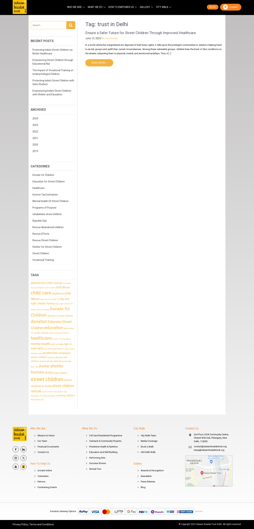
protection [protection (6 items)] (50, 353)
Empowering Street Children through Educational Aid (52, 62)
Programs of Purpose (44, 207)
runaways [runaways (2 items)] (66, 361)
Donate (230, 7)
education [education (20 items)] (53, 327)
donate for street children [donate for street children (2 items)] (60, 315)
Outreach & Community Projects (105, 441)
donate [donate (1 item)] (46, 309)
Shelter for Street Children (47, 246)
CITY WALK (162, 7)
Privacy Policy (20, 524)
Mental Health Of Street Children (50, 201)
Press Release (148, 481)
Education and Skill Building (103, 452)
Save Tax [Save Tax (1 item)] (34, 367)
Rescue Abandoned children (48, 227)
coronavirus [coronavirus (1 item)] (45, 299)
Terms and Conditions (41, 524)
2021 (35, 138)
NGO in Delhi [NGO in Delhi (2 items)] (57, 344)
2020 (35, 144)
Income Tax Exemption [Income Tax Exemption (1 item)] (61, 339)
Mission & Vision (46, 435)
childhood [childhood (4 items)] (58, 293)
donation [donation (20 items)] (39, 321)
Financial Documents (48, 446)
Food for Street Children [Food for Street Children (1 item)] (59, 333)
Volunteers (43, 476)
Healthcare (38, 188)
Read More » (99, 62)
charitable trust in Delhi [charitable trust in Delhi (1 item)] (45, 288)
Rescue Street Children (45, 240)
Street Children (40, 253)
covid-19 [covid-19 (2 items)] (54, 299)
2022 (35, 131)
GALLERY (145, 7)
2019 (35, 151)
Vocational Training (43, 259)
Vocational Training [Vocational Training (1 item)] (39, 396)
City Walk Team (148, 435)
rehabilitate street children (47, 214)
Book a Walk (147, 446)
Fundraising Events (47, 487)
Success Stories (97, 463)
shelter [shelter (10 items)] (44, 366)
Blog (143, 487)
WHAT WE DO (95, 7)
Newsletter (146, 476)
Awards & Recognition (152, 470)
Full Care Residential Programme (105, 435)
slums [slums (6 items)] (48, 372)
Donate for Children (43, 175)
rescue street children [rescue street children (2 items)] (50, 361)
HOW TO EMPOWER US (121, 7)
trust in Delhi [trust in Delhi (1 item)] (47, 392)
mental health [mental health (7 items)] (40, 344)
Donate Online (45, 470)
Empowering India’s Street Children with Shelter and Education (51, 92)
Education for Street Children (48, 181)
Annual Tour (95, 469)
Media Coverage (149, 441)
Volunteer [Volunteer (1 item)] (52, 396)
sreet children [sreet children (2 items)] (60, 373)
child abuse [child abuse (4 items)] (63, 287)
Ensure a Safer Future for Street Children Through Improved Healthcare (140, 33)
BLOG (213, 7)
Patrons (41, 481)
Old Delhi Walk (148, 452)
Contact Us (43, 452)
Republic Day (39, 220)
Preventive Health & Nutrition (103, 446)
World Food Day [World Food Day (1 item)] (37, 400)
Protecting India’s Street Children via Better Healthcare (52, 51)
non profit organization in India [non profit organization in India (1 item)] (56, 349)
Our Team (42, 441)
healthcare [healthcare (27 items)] (41, 338)
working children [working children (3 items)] (65, 395)
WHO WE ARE (74, 7)
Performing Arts (97, 457)
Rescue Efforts (40, 233)
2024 (35, 118)
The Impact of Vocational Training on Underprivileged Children (52, 72)
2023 (35, 125)
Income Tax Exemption (45, 194)
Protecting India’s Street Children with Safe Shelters (53, 82)
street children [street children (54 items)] (47, 379)
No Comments (110, 38)
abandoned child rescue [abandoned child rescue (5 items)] (46, 283)
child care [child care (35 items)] (41, 293)
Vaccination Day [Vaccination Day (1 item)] (60, 392)
